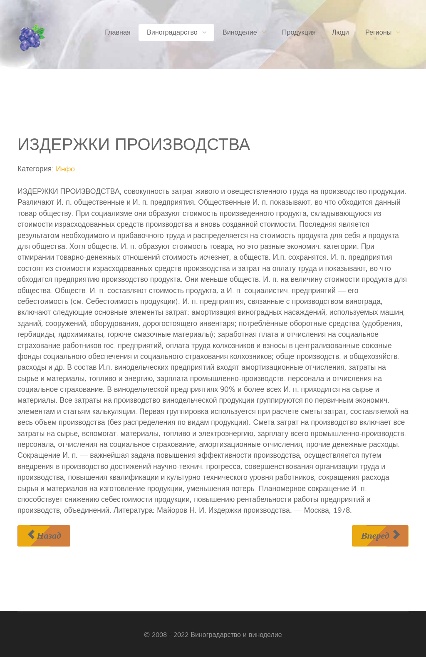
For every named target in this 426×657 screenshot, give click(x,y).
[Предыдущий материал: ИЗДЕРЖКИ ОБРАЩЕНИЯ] (43, 535)
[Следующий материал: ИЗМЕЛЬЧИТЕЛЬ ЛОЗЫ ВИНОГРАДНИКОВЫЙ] (380, 535)
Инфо (65, 169)
